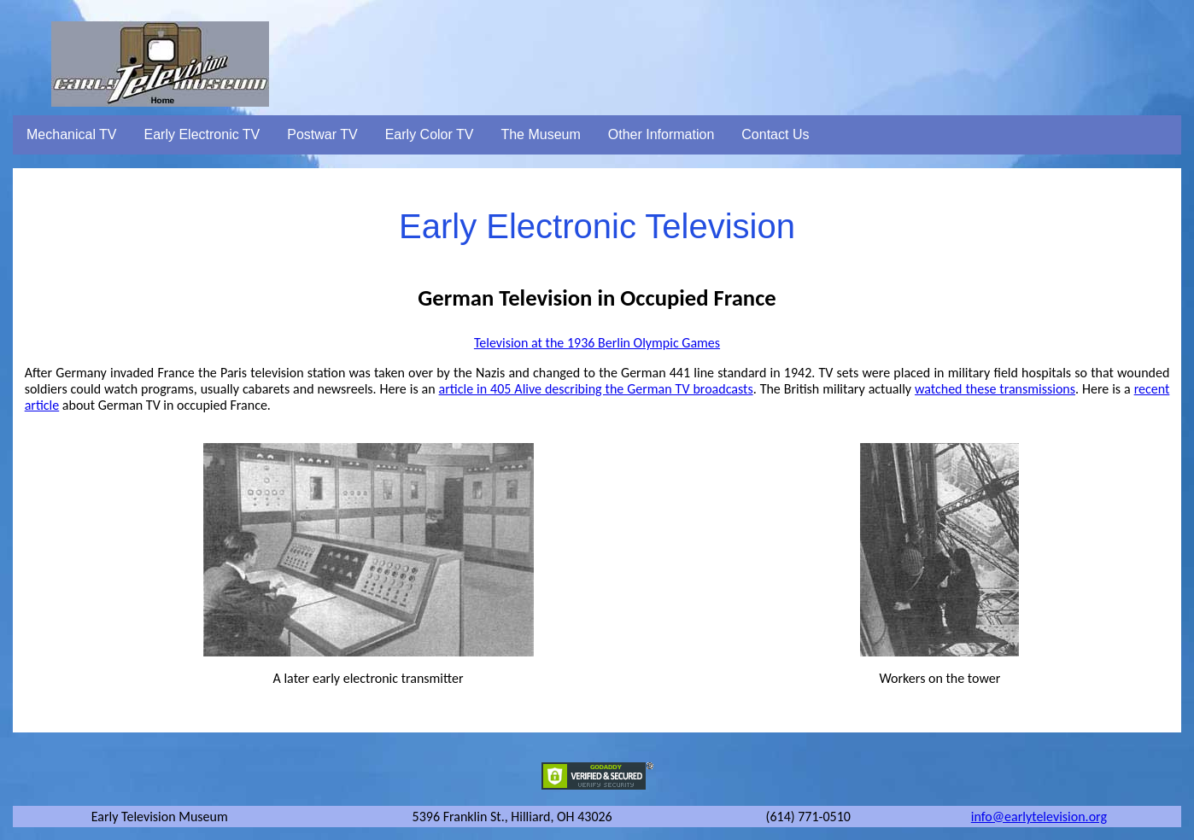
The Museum (540, 134)
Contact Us (775, 134)
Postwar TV (322, 134)
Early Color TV (429, 134)
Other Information (661, 134)
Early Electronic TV (202, 134)
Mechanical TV (71, 134)
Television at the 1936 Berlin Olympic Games (597, 343)
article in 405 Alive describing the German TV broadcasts (596, 389)
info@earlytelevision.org (1039, 816)
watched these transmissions (995, 389)
